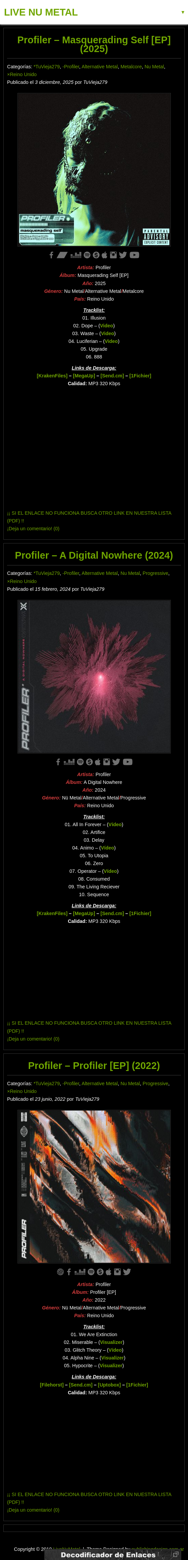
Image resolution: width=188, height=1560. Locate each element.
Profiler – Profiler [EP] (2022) (94, 1065)
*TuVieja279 (46, 66)
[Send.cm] (112, 375)
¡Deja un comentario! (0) (33, 528)
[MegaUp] (84, 375)
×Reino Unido (22, 74)
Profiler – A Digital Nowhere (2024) (94, 555)
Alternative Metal (100, 66)
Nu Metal (154, 66)
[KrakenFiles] (52, 375)
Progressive (155, 573)
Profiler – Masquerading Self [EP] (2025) (93, 44)
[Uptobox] (109, 1385)
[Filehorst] (51, 1385)
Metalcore (131, 66)
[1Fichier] (140, 375)
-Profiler (70, 66)
